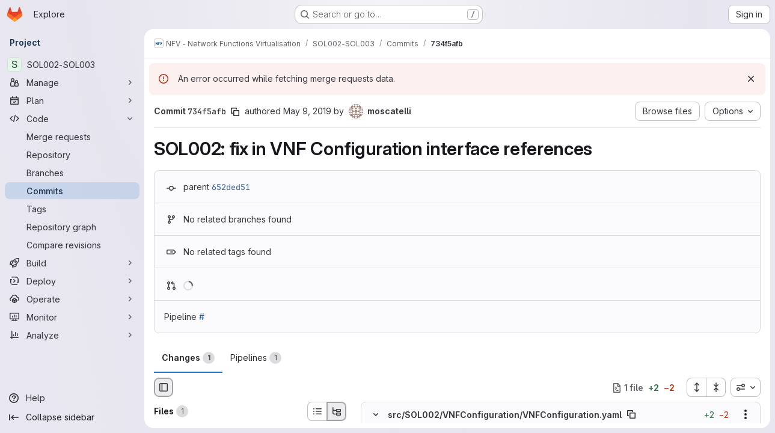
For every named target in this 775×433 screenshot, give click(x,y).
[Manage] (72, 82)
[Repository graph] (72, 226)
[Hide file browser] (163, 387)
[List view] (316, 411)
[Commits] (72, 190)
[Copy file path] (631, 415)
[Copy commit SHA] (235, 112)
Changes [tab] (188, 358)
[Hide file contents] (376, 415)
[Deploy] (72, 280)
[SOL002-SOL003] (72, 64)
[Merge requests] (72, 136)
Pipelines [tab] (255, 358)
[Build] (72, 262)
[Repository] (72, 154)
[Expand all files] (696, 387)
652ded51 (231, 187)
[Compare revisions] (72, 244)
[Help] (72, 398)
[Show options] (745, 415)
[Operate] (72, 298)
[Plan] (72, 100)
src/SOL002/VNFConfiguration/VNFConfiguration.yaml (505, 415)
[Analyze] (72, 335)
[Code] (72, 118)
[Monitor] (72, 317)
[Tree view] (336, 411)
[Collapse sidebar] (72, 417)
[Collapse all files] (716, 387)
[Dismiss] (751, 79)
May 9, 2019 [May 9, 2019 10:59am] (307, 111)
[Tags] (72, 208)
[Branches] (72, 172)
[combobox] (746, 387)
